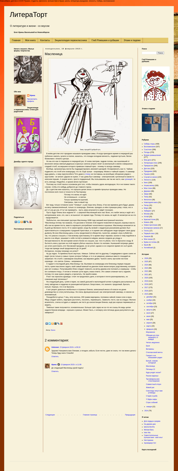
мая (148, 319)
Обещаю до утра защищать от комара (152, 337)
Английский (148, 248)
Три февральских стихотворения (153, 380)
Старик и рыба (151, 396)
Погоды (147, 152)
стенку (88, 174)
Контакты (45, 40)
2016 (146, 291)
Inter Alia (147, 433)
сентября (150, 307)
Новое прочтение (150, 225)
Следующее (50, 415)
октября (149, 303)
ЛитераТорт (28, 14)
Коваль (146, 222)
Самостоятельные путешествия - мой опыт (153, 436)
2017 (146, 287)
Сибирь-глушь (149, 144)
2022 (146, 271)
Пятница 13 (150, 369)
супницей (129, 179)
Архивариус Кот (150, 443)
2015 (146, 294)
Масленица (150, 366)
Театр (146, 197)
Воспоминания (149, 147)
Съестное (147, 150)
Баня (148, 346)
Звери (146, 194)
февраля (150, 329)
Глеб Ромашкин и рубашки (105, 40)
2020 (146, 278)
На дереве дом (150, 424)
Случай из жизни (150, 177)
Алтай (146, 217)
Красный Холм (149, 219)
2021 (146, 275)
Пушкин (147, 174)
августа (149, 310)
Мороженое (150, 332)
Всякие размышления (152, 155)
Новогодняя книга (151, 202)
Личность (147, 180)
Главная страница (90, 415)
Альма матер (149, 185)
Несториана (148, 440)
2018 (146, 284)
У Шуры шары (151, 399)
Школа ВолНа (149, 427)
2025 (146, 261)
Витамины (150, 349)
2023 (146, 268)
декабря (149, 297)
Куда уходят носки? (153, 372)
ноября (149, 300)
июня (148, 316)
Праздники (148, 171)
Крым (146, 245)
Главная (16, 40)
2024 (146, 265)
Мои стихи (148, 188)
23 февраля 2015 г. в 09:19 (70, 347)
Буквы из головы (150, 242)
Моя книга (30, 40)
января (149, 407)
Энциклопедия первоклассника (71, 40)
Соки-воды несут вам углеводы (154, 392)
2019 (146, 281)
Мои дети (147, 160)
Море (146, 208)
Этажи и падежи (132, 40)
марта (149, 326)
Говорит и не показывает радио (154, 356)
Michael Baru (149, 430)
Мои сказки (148, 239)
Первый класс (149, 233)
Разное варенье (152, 376)
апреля (149, 323)
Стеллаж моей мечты (154, 352)
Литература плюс (150, 163)
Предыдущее (130, 415)
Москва (147, 214)
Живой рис (150, 387)
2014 (146, 411)
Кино (146, 183)
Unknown (55, 347)
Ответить (55, 357)
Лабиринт (147, 211)
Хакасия (147, 236)
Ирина (54, 365)
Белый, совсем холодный (152, 362)
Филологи (147, 200)
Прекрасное (148, 166)
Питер (146, 205)
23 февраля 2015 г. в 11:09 (71, 365)
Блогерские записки (151, 228)
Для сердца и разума (152, 421)
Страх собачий (151, 402)
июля (148, 313)
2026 (146, 258)
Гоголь (146, 231)
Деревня (147, 191)
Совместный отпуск (153, 384)
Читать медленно (153, 343)
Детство (147, 169)
